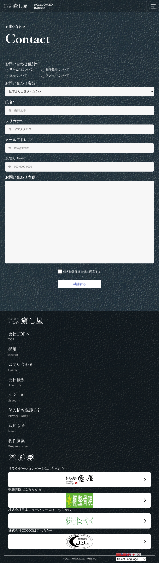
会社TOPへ (19, 337)
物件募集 (19, 444)
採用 (13, 352)
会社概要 (16, 383)
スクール (16, 398)
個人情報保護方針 (24, 413)
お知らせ (16, 428)
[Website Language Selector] (131, 559)
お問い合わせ (20, 367)
